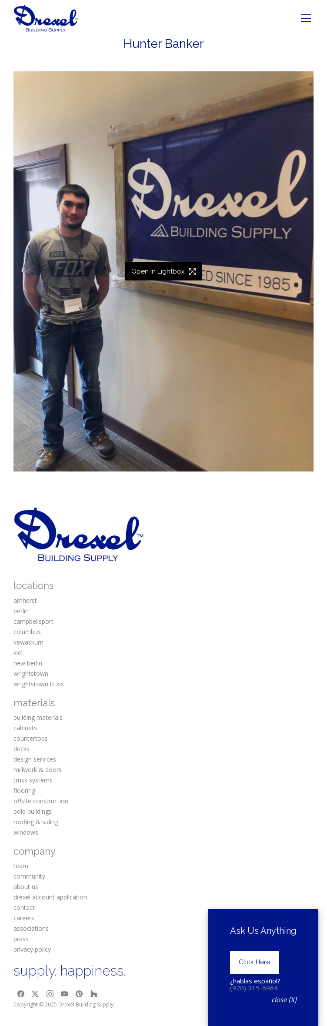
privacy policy (32, 949)
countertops (30, 738)
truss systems (33, 780)
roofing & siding (35, 822)
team (20, 866)
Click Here (254, 979)
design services (34, 759)
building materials (38, 717)
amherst (25, 600)
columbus (27, 632)
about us (25, 886)
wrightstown (30, 673)
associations (31, 928)
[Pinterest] (79, 993)
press (21, 939)
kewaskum (28, 642)
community (29, 876)
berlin (21, 611)
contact (24, 907)
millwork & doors (37, 769)
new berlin (27, 663)
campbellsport (33, 621)
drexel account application (50, 897)
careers (23, 918)
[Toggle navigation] (306, 18)
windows (25, 832)
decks (21, 749)
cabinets (25, 728)
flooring (24, 790)
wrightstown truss (38, 684)
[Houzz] (94, 993)
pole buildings (32, 811)
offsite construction (40, 801)
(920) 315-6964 (254, 1003)
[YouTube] (64, 993)
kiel (18, 652)
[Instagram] (50, 993)
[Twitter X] (35, 993)
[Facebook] (20, 993)
